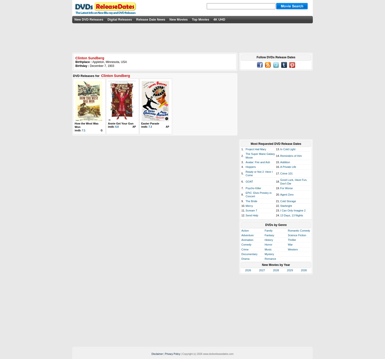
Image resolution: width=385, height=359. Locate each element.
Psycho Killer (253, 188)
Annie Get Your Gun (120, 123)
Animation (247, 239)
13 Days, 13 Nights (291, 215)
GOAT (249, 181)
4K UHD (219, 19)
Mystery (269, 254)
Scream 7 (251, 210)
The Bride (251, 201)
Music (268, 249)
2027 (262, 270)
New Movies (178, 19)
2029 (290, 270)
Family (269, 230)
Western (293, 249)
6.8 (117, 126)
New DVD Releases (88, 19)
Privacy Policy (172, 354)
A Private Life (288, 166)
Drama (245, 258)
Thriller (292, 239)
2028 (276, 270)
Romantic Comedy (299, 230)
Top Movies (200, 19)
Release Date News (150, 19)
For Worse (286, 188)
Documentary (249, 254)
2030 (304, 270)
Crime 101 (286, 173)
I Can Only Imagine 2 (292, 210)
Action (245, 230)
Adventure (247, 235)
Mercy (249, 205)
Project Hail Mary (256, 149)
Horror (268, 244)
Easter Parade (150, 123)
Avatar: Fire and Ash (258, 162)
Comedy (246, 244)
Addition (285, 162)
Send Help (252, 215)
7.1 (83, 130)
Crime (244, 249)
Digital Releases (120, 19)
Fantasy (269, 235)
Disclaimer (157, 354)
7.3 (150, 126)
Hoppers (251, 166)
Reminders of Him (291, 155)
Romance (270, 258)
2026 (248, 270)
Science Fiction (297, 235)
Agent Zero (286, 194)
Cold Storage (288, 201)
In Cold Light (287, 149)
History (269, 239)
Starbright (286, 205)
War (290, 244)
